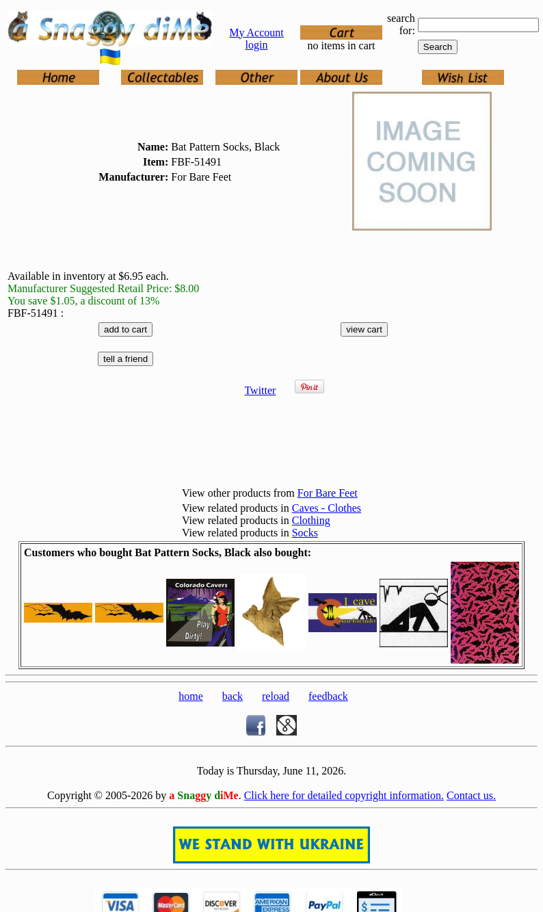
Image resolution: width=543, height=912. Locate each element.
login (257, 45)
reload (275, 696)
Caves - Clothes (326, 508)
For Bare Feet (327, 493)
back (232, 696)
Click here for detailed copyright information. (344, 795)
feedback (328, 696)
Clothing (311, 520)
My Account (256, 32)
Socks (305, 532)
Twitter (260, 390)
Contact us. (471, 795)
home (190, 696)
